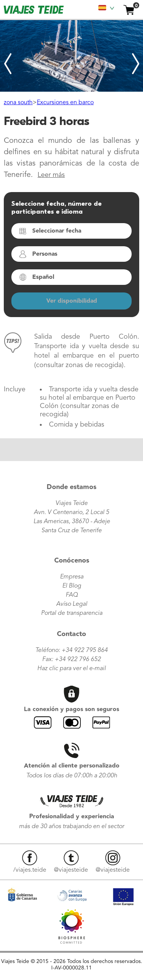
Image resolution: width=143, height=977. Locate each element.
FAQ (72, 595)
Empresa (71, 577)
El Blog (71, 586)
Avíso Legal (71, 604)
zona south (18, 103)
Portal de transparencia (71, 613)
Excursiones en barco (65, 103)
